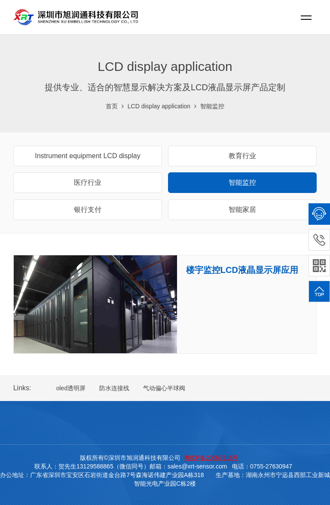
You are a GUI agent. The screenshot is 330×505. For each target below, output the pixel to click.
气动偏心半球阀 (164, 388)
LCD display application (159, 106)
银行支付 (87, 209)
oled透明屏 (71, 388)
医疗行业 (87, 182)
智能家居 (242, 209)
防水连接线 (114, 388)
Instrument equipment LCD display (87, 155)
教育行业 (242, 155)
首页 (112, 106)
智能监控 (212, 106)
